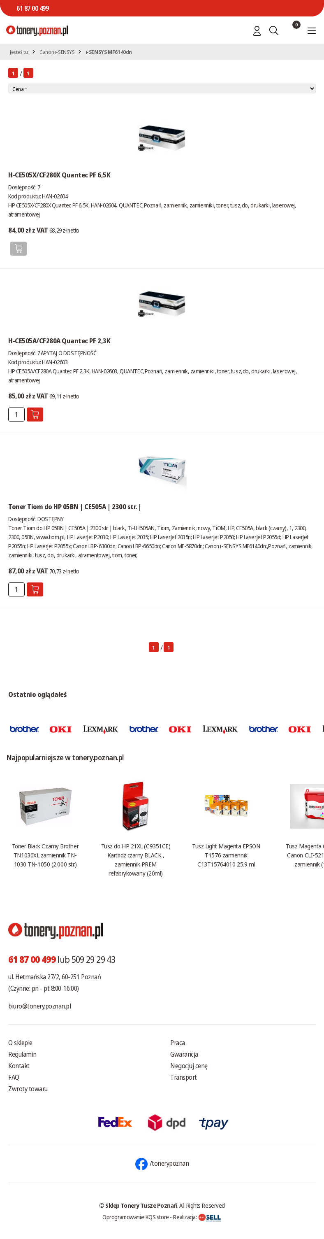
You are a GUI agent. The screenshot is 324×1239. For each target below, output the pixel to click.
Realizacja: (197, 1217)
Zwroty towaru (28, 1088)
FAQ (13, 1077)
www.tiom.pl (50, 537)
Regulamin (22, 1054)
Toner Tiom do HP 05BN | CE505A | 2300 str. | (74, 506)
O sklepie (20, 1042)
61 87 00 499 (32, 8)
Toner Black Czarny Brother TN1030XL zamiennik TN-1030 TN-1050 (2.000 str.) (45, 855)
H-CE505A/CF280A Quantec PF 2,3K (59, 340)
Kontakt (19, 1065)
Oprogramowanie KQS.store (135, 1217)
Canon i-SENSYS (57, 52)
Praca (177, 1042)
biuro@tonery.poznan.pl (39, 1006)
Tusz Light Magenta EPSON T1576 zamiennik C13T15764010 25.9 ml (226, 855)
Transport (183, 1077)
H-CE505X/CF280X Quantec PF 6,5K (59, 174)
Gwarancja (184, 1054)
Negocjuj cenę (189, 1065)
